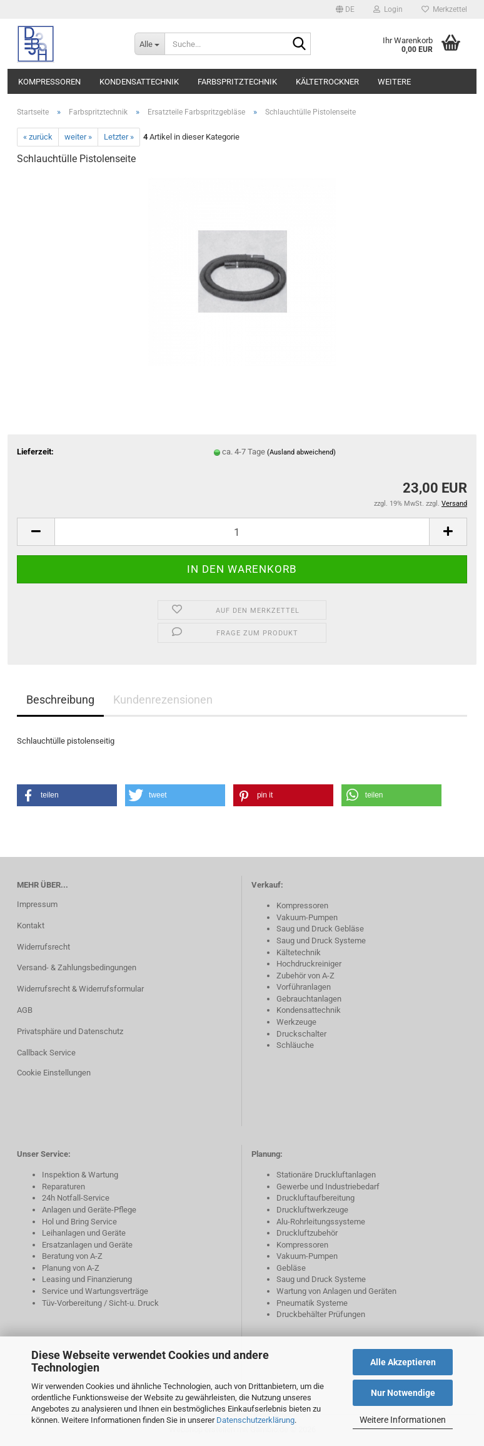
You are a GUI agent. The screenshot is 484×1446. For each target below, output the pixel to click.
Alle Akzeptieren (403, 1362)
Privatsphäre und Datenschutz (70, 1031)
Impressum (37, 904)
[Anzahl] (242, 532)
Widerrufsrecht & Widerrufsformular (80, 988)
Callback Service (46, 1052)
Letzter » (119, 136)
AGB (25, 1010)
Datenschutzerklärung (255, 1420)
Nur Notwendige (403, 1393)
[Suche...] (149, 44)
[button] (345, 9)
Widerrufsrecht (43, 946)
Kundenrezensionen (163, 699)
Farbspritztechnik (237, 81)
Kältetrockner (327, 81)
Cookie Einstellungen (54, 1072)
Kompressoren (49, 81)
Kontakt (30, 925)
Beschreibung (60, 699)
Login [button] (388, 9)
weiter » (78, 136)
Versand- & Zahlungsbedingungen (76, 967)
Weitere (394, 81)
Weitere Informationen (403, 1420)
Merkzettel (444, 9)
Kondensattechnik (139, 81)
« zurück (38, 136)
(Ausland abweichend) (301, 452)
